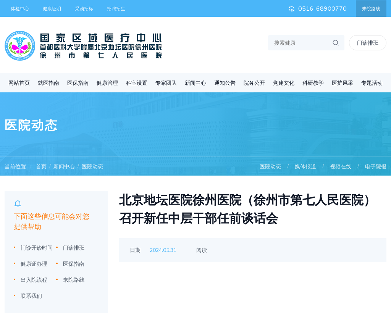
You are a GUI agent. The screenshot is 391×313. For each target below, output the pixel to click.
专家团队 (166, 83)
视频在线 (340, 166)
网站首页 (19, 83)
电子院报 (375, 166)
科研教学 (313, 83)
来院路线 (371, 8)
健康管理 (107, 83)
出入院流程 (34, 280)
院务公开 (254, 83)
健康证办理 (34, 264)
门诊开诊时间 (37, 248)
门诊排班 (73, 248)
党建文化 (283, 83)
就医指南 (48, 83)
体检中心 (20, 8)
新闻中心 (195, 83)
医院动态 (92, 166)
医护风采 (342, 83)
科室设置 (136, 83)
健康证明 (52, 8)
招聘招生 (116, 8)
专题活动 (372, 83)
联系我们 (31, 296)
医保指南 (78, 83)
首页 (41, 166)
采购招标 (84, 8)
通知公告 (225, 83)
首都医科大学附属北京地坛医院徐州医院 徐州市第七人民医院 (83, 46)
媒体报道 (305, 166)
